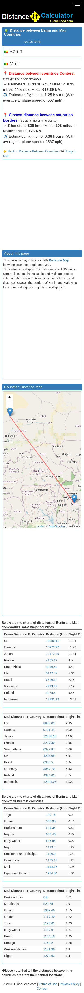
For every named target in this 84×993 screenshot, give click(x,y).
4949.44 (51, 667)
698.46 (51, 834)
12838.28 (49, 736)
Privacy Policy (70, 984)
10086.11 (52, 641)
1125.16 (51, 860)
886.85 (51, 841)
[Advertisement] (42, 206)
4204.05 (49, 756)
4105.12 (51, 660)
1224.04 (51, 873)
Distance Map (59, 260)
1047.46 (49, 910)
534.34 (51, 828)
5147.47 (51, 673)
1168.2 (48, 943)
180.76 (51, 815)
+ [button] (9, 397)
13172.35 (52, 654)
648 (45, 897)
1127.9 (48, 930)
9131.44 (49, 730)
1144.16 (51, 867)
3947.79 (49, 769)
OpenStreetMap (57, 526)
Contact (42, 988)
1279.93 (49, 956)
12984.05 (49, 782)
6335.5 (48, 762)
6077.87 (49, 749)
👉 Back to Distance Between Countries (31, 151)
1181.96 (49, 949)
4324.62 (49, 775)
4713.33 (51, 686)
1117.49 (49, 917)
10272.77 (52, 647)
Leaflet (40, 526)
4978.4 (51, 693)
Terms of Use (48, 984)
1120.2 (51, 854)
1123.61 (49, 923)
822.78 (48, 904)
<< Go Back (32, 42)
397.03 (51, 821)
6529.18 (51, 680)
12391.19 (52, 699)
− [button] (9, 404)
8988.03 (49, 723)
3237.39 (49, 743)
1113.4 (51, 847)
